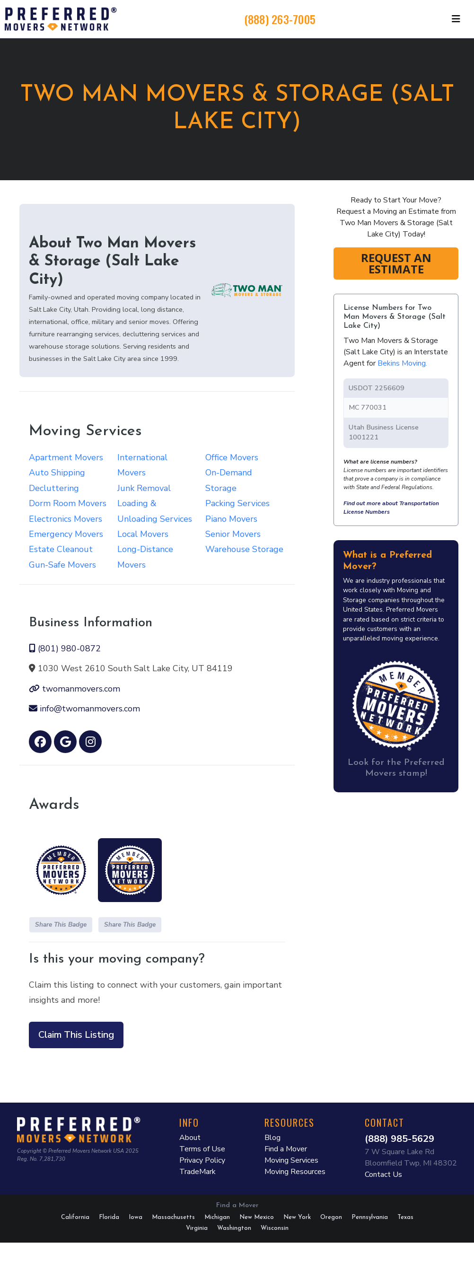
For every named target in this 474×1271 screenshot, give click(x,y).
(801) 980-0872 (65, 648)
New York (297, 1217)
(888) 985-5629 (399, 1138)
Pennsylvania (369, 1217)
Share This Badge (61, 924)
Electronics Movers (65, 519)
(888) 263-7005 (280, 18)
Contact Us (383, 1174)
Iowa (135, 1217)
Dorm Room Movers (67, 503)
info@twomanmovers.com (84, 708)
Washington (234, 1228)
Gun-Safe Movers (62, 564)
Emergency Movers (66, 534)
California (75, 1217)
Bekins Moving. (402, 363)
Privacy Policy (202, 1160)
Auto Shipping (57, 472)
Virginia (197, 1228)
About (190, 1137)
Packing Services (237, 503)
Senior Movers (233, 534)
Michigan (217, 1217)
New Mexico (256, 1217)
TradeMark (197, 1171)
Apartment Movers (66, 457)
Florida (109, 1217)
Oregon (331, 1217)
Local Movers (142, 534)
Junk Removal (144, 488)
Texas (405, 1217)
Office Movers (231, 457)
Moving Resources (294, 1171)
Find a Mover (285, 1149)
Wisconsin (275, 1228)
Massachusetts (173, 1217)
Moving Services (291, 1160)
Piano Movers (231, 519)
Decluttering (54, 488)
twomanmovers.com (74, 688)
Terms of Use (202, 1149)
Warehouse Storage (244, 549)
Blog (272, 1137)
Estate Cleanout (61, 549)
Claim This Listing (76, 1034)
